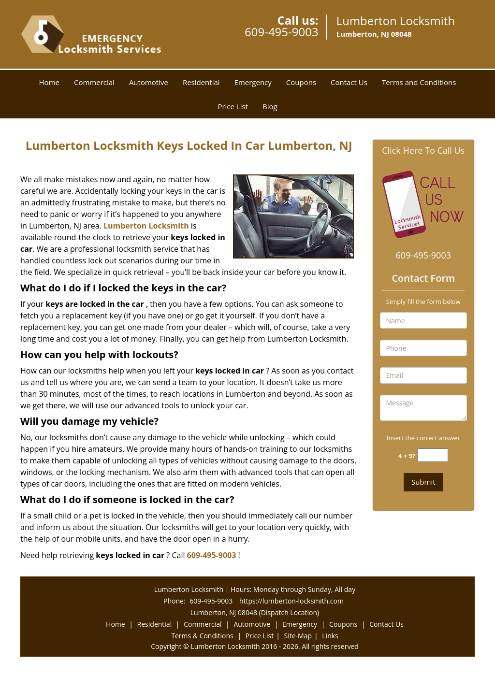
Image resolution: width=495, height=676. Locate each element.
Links (330, 635)
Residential (201, 82)
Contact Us (349, 82)
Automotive (148, 82)
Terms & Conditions (202, 635)
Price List (233, 106)
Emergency (253, 82)
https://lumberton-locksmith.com (291, 600)
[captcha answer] (432, 455)
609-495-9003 (282, 32)
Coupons (301, 82)
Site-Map (298, 635)
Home (49, 82)
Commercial (94, 82)
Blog (269, 106)
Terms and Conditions (419, 82)
